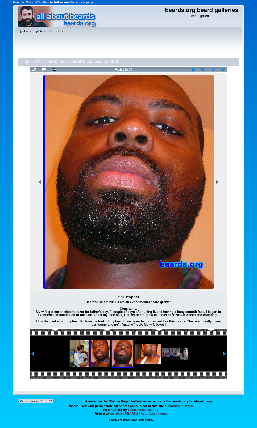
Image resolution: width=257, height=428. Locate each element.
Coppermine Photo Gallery (138, 420)
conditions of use (180, 406)
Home (28, 62)
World (40, 62)
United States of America (89, 62)
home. (139, 413)
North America (58, 62)
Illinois (114, 62)
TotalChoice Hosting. (143, 410)
